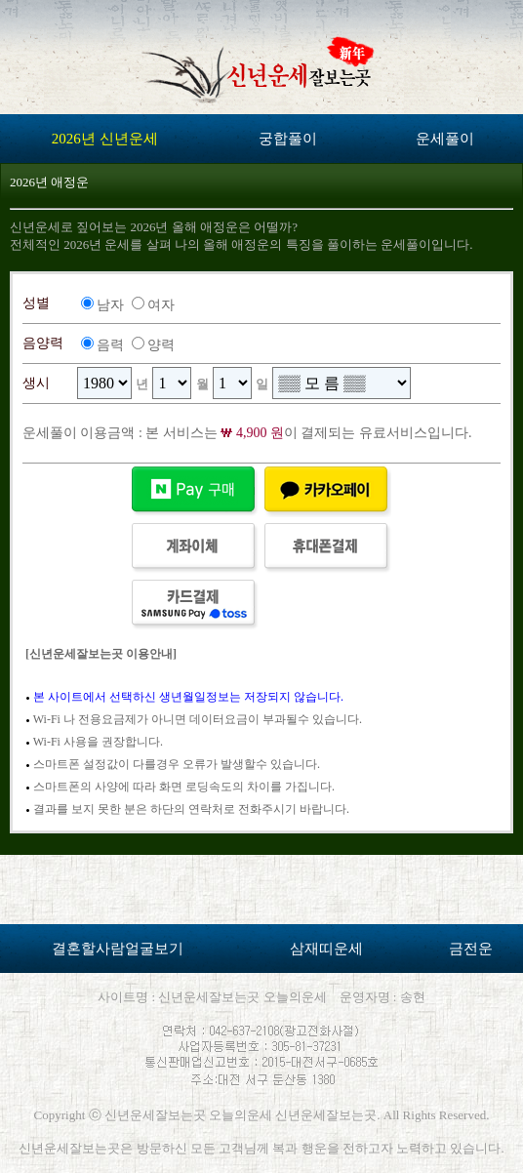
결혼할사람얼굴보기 (117, 948)
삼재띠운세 (326, 948)
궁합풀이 (288, 138)
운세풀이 (445, 138)
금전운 (471, 948)
